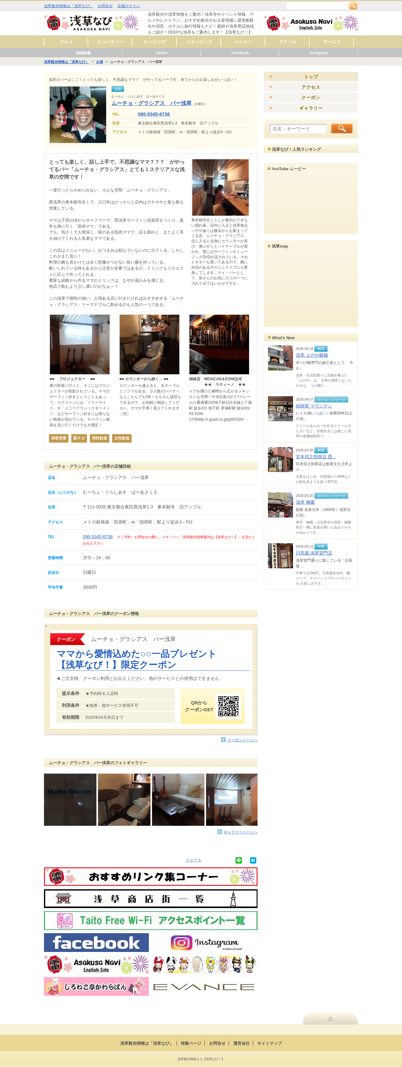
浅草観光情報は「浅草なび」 (68, 6)
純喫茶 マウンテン (314, 405)
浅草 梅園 (305, 502)
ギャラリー (311, 108)
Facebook (240, 53)
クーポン (311, 97)
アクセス (311, 87)
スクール (287, 41)
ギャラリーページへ (241, 832)
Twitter (162, 53)
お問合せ (105, 6)
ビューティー (110, 41)
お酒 (99, 62)
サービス (332, 41)
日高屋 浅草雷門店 (314, 552)
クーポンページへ (242, 740)
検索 (353, 5)
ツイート (194, 860)
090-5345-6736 (154, 114)
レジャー (243, 41)
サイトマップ (269, 1043)
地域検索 (83, 53)
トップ (311, 76)
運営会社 (241, 1043)
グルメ (66, 41)
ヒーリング (155, 41)
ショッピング (199, 41)
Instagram (319, 53)
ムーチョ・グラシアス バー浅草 (151, 103)
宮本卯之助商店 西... (316, 456)
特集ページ (191, 1043)
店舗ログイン (128, 6)
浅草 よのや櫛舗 (312, 355)
